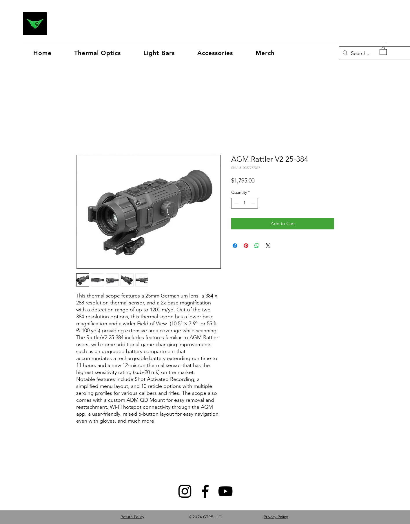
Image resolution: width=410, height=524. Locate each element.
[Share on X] (268, 245)
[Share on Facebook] (235, 245)
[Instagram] (185, 491)
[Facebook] (205, 491)
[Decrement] (235, 203)
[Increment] (253, 203)
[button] (265, 52)
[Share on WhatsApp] (257, 245)
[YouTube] (225, 491)
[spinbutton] (244, 203)
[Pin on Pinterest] (246, 245)
